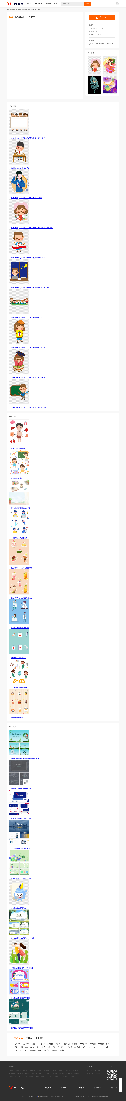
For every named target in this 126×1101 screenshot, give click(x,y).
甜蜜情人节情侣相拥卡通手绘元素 (22, 968)
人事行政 (34, 1073)
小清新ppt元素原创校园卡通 (20, 168)
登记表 (11, 1076)
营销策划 (68, 1070)
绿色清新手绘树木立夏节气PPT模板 (23, 938)
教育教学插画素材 (17, 478)
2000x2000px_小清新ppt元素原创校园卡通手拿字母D (28, 347)
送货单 (37, 1076)
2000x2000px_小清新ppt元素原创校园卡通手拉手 (27, 317)
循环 (26, 1050)
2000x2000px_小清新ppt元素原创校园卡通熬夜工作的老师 (30, 287)
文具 (91, 43)
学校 (97, 43)
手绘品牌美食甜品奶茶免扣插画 (21, 598)
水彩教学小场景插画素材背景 (20, 508)
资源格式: (92, 31)
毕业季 (62, 1050)
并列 (21, 1047)
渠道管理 (26, 1044)
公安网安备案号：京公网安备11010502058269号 (51, 1096)
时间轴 (95, 1047)
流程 (26, 1047)
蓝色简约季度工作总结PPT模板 (21, 818)
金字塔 (102, 1047)
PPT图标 (93, 1044)
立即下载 (102, 17)
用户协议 (22, 1096)
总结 (54, 1047)
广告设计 (50, 1076)
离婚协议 (48, 1073)
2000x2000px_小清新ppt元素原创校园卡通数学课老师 (29, 407)
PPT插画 (101, 1044)
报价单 (31, 1076)
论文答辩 (54, 1070)
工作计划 (24, 1076)
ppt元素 (109, 43)
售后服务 (34, 1044)
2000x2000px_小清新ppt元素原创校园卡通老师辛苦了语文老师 (32, 228)
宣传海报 (61, 1073)
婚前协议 (47, 1050)
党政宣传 (61, 1070)
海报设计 (57, 1076)
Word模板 (38, 3)
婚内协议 (55, 1050)
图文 (21, 1050)
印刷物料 (33, 1050)
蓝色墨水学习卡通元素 (18, 908)
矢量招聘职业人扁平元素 (19, 538)
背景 (83, 1047)
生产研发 (50, 1044)
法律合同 (41, 1073)
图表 (15, 1050)
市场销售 (43, 1076)
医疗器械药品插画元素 (18, 658)
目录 (107, 1044)
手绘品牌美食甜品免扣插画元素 (21, 568)
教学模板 (46, 1070)
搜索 (87, 4)
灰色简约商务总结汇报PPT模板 (21, 788)
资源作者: (92, 34)
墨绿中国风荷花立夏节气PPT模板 (22, 1028)
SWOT (32, 1047)
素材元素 (64, 1076)
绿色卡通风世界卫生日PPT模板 (21, 878)
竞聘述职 (25, 1070)
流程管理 (75, 1044)
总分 (15, 1047)
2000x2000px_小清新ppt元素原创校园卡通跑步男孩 (28, 258)
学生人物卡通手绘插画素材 (20, 687)
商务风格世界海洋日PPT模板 (20, 848)
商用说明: (92, 28)
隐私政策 (31, 1096)
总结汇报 (18, 1070)
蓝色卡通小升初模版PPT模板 (20, 998)
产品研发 (59, 1044)
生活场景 (69, 1047)
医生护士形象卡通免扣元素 (20, 628)
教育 (102, 43)
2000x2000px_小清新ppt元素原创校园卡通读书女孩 (28, 377)
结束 (89, 1047)
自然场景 (77, 1047)
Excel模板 (48, 3)
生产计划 (67, 1044)
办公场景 (61, 1047)
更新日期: (92, 25)
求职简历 (27, 1073)
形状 (43, 1047)
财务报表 (76, 1073)
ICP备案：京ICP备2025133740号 (76, 1096)
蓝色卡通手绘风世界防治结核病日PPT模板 (25, 758)
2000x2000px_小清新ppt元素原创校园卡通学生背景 (28, 138)
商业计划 (32, 1070)
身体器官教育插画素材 (18, 448)
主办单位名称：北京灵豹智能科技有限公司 (99, 1096)
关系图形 (17, 1044)
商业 (38, 1047)
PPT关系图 (84, 1044)
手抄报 (55, 1073)
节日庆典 (75, 1070)
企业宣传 (39, 1070)
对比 (107, 1047)
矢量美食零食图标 (17, 717)
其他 (39, 1050)
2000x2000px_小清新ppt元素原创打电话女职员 (26, 198)
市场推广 (42, 1044)
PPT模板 (29, 3)
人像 (48, 1047)
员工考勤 (17, 1076)
